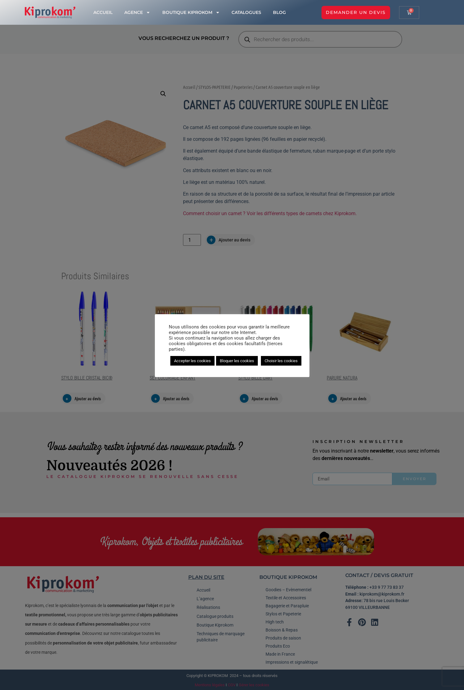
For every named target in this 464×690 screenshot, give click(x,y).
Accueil (103, 12)
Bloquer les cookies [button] (237, 360)
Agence (137, 12)
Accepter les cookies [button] (192, 360)
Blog (279, 12)
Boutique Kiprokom (191, 12)
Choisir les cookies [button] (281, 360)
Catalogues (246, 12)
